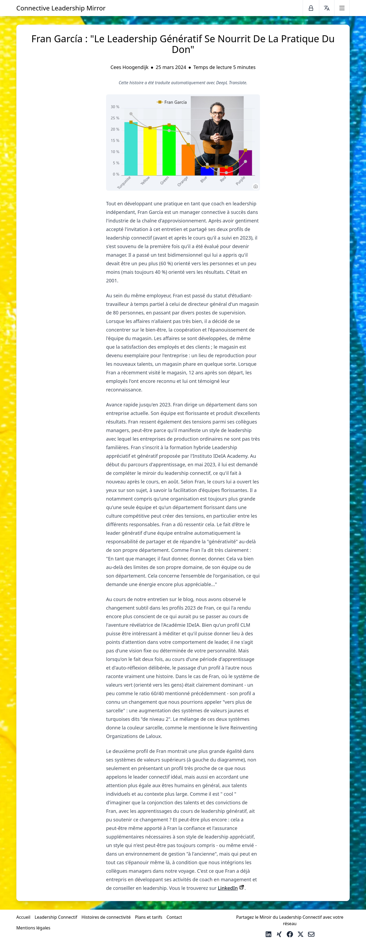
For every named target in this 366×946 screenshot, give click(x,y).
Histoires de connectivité (106, 917)
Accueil (23, 917)
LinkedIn (228, 888)
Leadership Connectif (56, 917)
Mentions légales (33, 928)
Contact (174, 917)
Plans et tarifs (148, 917)
